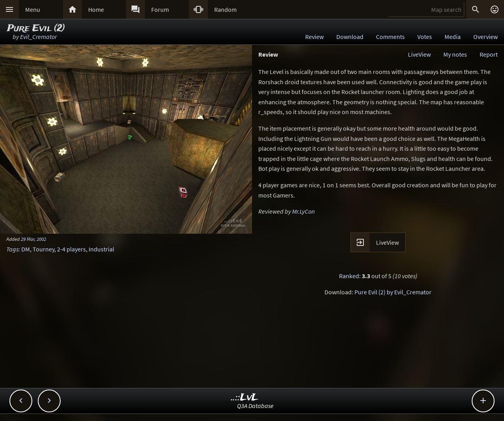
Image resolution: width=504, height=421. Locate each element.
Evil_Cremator (38, 37)
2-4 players (71, 249)
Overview (485, 37)
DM (25, 249)
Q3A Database (255, 406)
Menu (32, 9)
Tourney (43, 249)
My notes (455, 54)
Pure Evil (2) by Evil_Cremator (393, 292)
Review (314, 37)
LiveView (419, 54)
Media (453, 37)
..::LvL (245, 397)
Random (225, 9)
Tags (12, 249)
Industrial (101, 249)
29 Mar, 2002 (33, 239)
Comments (390, 37)
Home (96, 9)
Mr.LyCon (303, 211)
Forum (160, 9)
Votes (424, 37)
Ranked (349, 276)
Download (349, 37)
